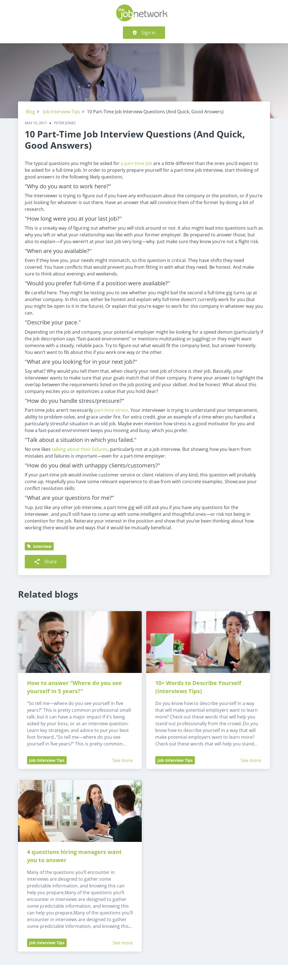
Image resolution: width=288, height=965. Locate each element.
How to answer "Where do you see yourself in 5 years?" (75, 687)
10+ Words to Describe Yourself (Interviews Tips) (199, 687)
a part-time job (136, 163)
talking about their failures (80, 449)
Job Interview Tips (61, 112)
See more (122, 760)
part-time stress (111, 410)
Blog (30, 112)
